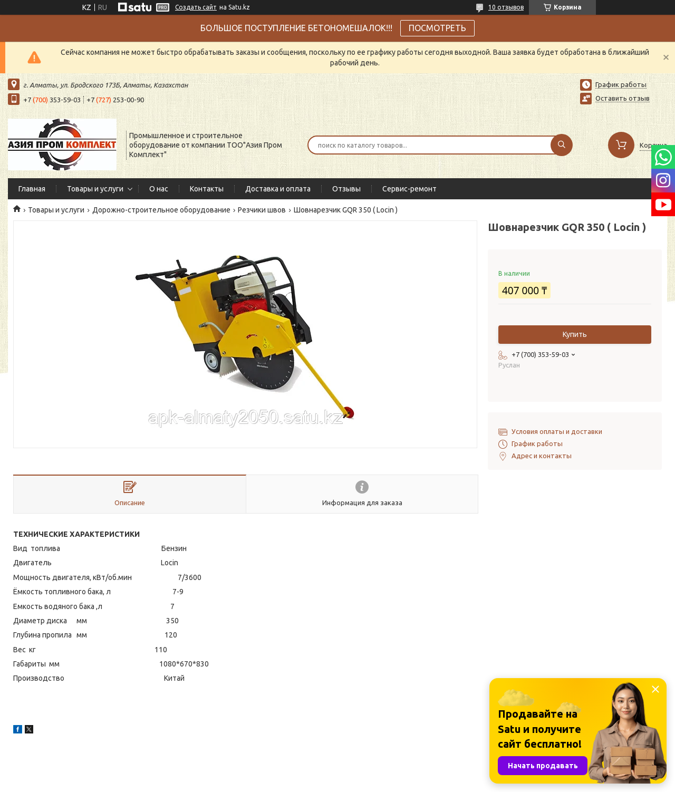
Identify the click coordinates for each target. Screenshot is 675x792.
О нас (158, 188)
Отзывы (346, 188)
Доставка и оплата (278, 188)
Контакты (207, 188)
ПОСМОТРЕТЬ (437, 28)
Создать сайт (196, 7)
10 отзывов (506, 7)
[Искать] (562, 145)
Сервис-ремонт (409, 188)
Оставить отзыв (622, 98)
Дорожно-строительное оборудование (161, 210)
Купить (575, 334)
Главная (31, 188)
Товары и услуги (95, 188)
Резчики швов (262, 210)
